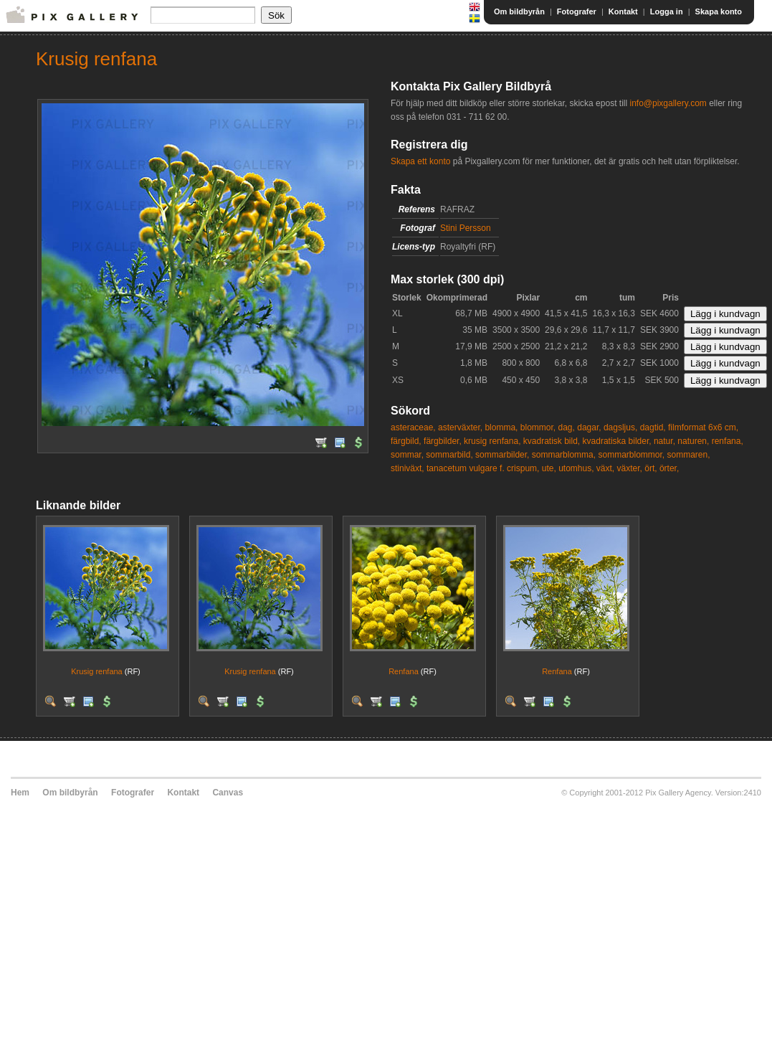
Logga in (666, 11)
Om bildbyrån (519, 11)
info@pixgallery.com (667, 103)
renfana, (727, 441)
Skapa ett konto (420, 161)
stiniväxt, (407, 468)
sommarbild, (449, 455)
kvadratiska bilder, (617, 441)
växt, (605, 468)
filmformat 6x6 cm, (703, 427)
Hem (20, 793)
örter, (669, 468)
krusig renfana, (492, 441)
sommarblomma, (564, 455)
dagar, (589, 427)
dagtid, (653, 427)
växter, (629, 468)
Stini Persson (465, 228)
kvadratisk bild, (551, 441)
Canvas (227, 793)
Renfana (404, 671)
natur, (664, 441)
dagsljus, (620, 427)
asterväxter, (460, 427)
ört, (650, 468)
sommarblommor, (631, 455)
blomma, (501, 427)
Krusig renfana (97, 671)
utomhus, (576, 468)
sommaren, (688, 455)
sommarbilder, (502, 455)
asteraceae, (413, 427)
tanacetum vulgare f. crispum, (482, 468)
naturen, (693, 441)
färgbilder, (443, 441)
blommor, (538, 427)
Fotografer (576, 11)
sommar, (407, 455)
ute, (549, 468)
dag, (566, 427)
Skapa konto (718, 11)
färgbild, (406, 441)
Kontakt (623, 11)
